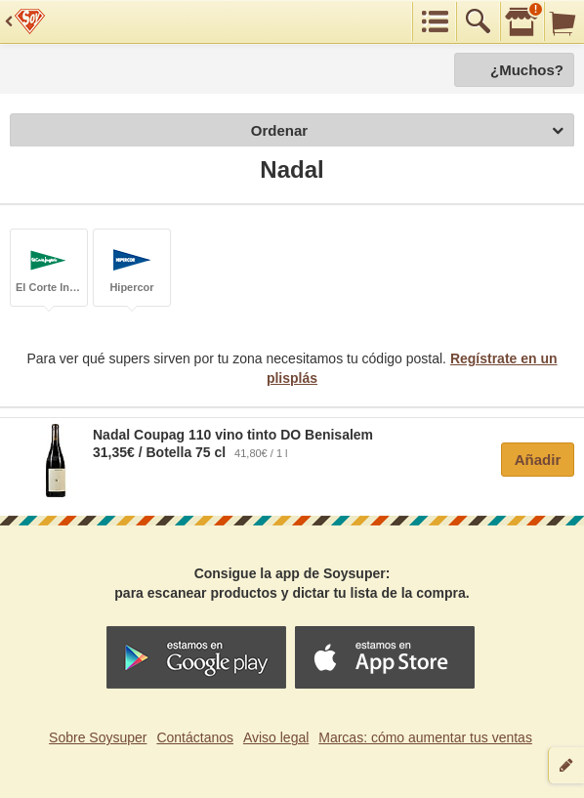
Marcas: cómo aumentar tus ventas (425, 737)
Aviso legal (276, 737)
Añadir (538, 459)
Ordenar (407, 131)
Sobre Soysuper (97, 737)
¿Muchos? (526, 70)
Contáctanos (194, 737)
